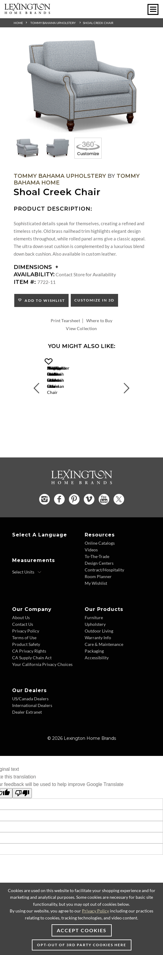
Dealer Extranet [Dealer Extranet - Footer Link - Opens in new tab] (27, 733)
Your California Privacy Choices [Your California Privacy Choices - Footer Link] (42, 685)
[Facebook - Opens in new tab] (59, 521)
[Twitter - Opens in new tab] (119, 520)
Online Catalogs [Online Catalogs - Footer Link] (100, 564)
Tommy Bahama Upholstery (53, 23)
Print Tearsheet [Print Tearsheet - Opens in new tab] (65, 320)
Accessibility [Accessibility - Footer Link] (97, 679)
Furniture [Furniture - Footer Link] (94, 639)
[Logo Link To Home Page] (27, 12)
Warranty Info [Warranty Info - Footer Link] (98, 659)
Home (18, 23)
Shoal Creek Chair (98, 23)
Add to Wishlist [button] (43, 300)
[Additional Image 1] (81, 86)
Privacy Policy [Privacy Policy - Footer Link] (25, 652)
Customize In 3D (94, 300)
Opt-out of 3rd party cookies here (81, 945)
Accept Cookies (82, 930)
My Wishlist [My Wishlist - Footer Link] (96, 604)
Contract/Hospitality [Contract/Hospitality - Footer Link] (104, 591)
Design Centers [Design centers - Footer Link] (99, 584)
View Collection (81, 328)
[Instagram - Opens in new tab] (44, 520)
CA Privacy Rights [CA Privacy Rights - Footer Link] (29, 672)
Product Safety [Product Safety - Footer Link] (26, 665)
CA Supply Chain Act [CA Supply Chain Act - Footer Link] (32, 679)
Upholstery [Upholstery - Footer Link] (95, 645)
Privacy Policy (95, 910)
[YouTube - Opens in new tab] (104, 521)
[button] (117, 361)
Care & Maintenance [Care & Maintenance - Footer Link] (104, 665)
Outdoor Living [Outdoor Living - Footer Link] (99, 652)
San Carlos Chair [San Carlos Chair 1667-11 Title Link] (81, 413)
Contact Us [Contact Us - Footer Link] (22, 645)
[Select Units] (27, 594)
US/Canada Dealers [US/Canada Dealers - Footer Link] (30, 720)
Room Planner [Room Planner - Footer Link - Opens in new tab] (98, 598)
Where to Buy (99, 320)
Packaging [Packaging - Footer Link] (94, 672)
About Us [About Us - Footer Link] (21, 639)
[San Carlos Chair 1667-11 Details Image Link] (81, 407)
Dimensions (36, 267)
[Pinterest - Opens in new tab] (74, 521)
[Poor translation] (22, 815)
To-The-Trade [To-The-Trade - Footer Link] (97, 578)
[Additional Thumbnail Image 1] (27, 148)
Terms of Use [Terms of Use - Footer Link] (24, 659)
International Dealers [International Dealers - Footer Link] (32, 726)
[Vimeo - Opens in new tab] (89, 521)
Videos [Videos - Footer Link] (91, 571)
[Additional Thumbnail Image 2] (57, 148)
